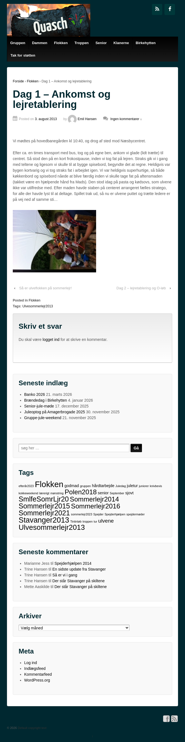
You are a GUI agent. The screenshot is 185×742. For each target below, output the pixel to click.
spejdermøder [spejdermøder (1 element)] (135, 514)
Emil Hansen (82, 119)
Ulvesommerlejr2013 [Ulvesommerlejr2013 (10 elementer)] (52, 527)
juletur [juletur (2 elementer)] (132, 485)
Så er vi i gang (64, 575)
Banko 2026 (34, 394)
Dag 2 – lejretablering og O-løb (141, 288)
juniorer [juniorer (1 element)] (144, 486)
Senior (101, 43)
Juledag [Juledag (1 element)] (121, 486)
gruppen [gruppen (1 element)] (85, 486)
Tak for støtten (23, 55)
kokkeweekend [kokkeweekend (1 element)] (28, 493)
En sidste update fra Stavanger (79, 569)
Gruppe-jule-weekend (42, 418)
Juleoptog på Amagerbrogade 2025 (54, 412)
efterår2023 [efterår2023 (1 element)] (26, 486)
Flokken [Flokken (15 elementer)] (49, 484)
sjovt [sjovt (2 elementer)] (129, 493)
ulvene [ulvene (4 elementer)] (106, 521)
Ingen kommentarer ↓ (126, 119)
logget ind (50, 339)
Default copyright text (31, 728)
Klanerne (121, 43)
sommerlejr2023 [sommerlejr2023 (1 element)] (81, 514)
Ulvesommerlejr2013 (37, 306)
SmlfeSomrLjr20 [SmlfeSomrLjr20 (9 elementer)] (44, 499)
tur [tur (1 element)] (95, 521)
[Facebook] (169, 9)
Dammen (39, 43)
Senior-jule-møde (39, 406)
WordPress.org (37, 680)
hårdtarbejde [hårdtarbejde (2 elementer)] (103, 485)
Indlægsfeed (35, 668)
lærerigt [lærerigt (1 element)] (44, 493)
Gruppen (17, 43)
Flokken (61, 43)
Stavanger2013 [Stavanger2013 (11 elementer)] (44, 520)
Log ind (30, 662)
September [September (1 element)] (117, 493)
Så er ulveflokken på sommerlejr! (45, 288)
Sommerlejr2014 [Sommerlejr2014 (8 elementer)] (94, 499)
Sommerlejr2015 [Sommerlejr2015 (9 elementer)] (44, 506)
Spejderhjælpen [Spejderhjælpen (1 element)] (114, 514)
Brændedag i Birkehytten (45, 400)
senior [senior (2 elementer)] (103, 493)
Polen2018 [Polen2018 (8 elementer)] (81, 492)
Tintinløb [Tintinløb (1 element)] (75, 521)
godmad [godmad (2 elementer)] (71, 485)
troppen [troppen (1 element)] (87, 521)
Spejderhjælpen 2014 (72, 563)
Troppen (81, 43)
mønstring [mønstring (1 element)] (56, 493)
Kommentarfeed (38, 674)
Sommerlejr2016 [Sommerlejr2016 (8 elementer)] (95, 506)
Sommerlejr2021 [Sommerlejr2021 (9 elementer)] (44, 513)
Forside (18, 81)
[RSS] (157, 9)
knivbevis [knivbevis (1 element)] (156, 486)
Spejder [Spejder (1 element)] (98, 514)
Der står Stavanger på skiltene (78, 581)
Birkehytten (146, 43)
